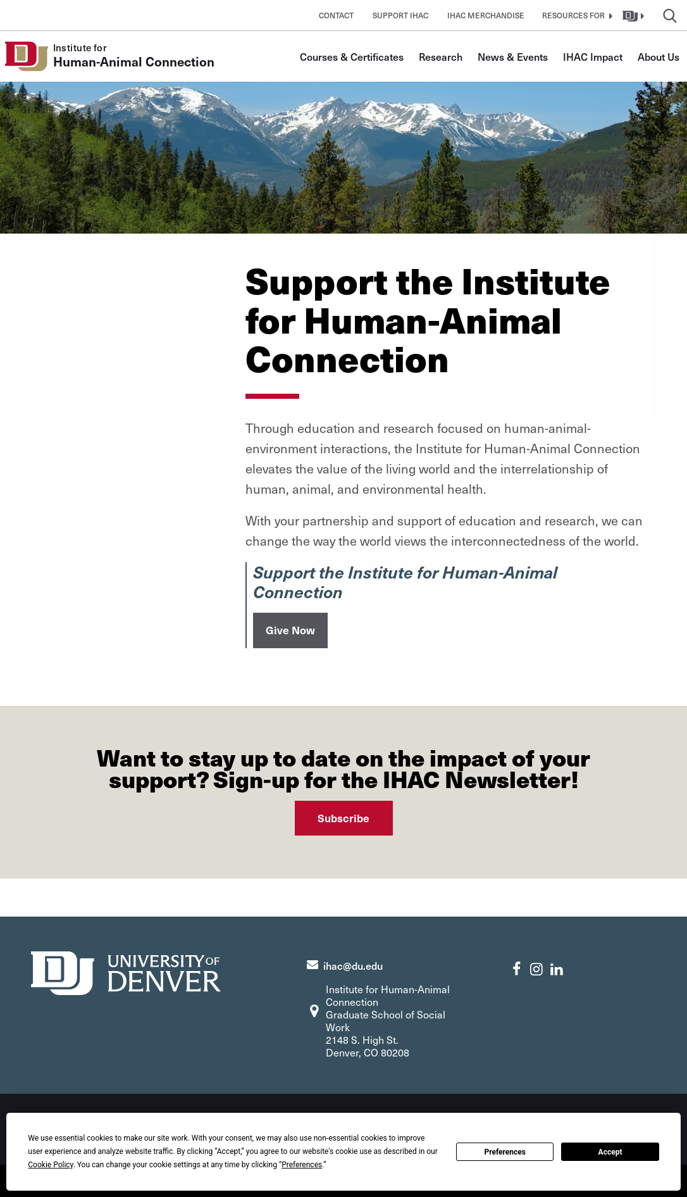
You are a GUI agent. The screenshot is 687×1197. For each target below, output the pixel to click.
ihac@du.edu (353, 965)
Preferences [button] (302, 1164)
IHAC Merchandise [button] (485, 15)
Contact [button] (336, 15)
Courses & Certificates (352, 56)
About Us (658, 56)
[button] (575, 15)
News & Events (513, 56)
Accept (610, 1152)
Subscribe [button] (343, 817)
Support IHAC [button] (400, 15)
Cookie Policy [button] (50, 1164)
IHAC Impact (592, 56)
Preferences (505, 1152)
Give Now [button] (290, 629)
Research (440, 56)
